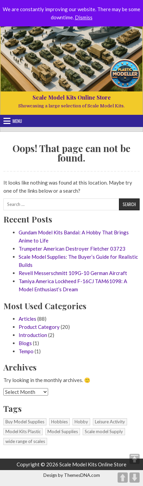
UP (123, 477)
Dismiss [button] (84, 17)
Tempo (26, 351)
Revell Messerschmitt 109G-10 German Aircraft (73, 273)
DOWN (134, 477)
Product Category (39, 327)
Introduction (33, 335)
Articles (27, 319)
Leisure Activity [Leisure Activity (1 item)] (110, 421)
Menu (17, 121)
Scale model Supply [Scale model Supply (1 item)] (104, 431)
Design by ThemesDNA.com (71, 475)
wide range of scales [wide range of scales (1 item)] (25, 441)
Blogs (25, 343)
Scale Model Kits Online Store (72, 97)
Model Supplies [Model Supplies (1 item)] (62, 431)
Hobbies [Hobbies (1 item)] (59, 421)
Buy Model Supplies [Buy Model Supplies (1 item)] (24, 421)
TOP (134, 459)
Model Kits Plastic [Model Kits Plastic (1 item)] (23, 431)
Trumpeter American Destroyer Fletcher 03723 (72, 249)
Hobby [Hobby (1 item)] (81, 421)
